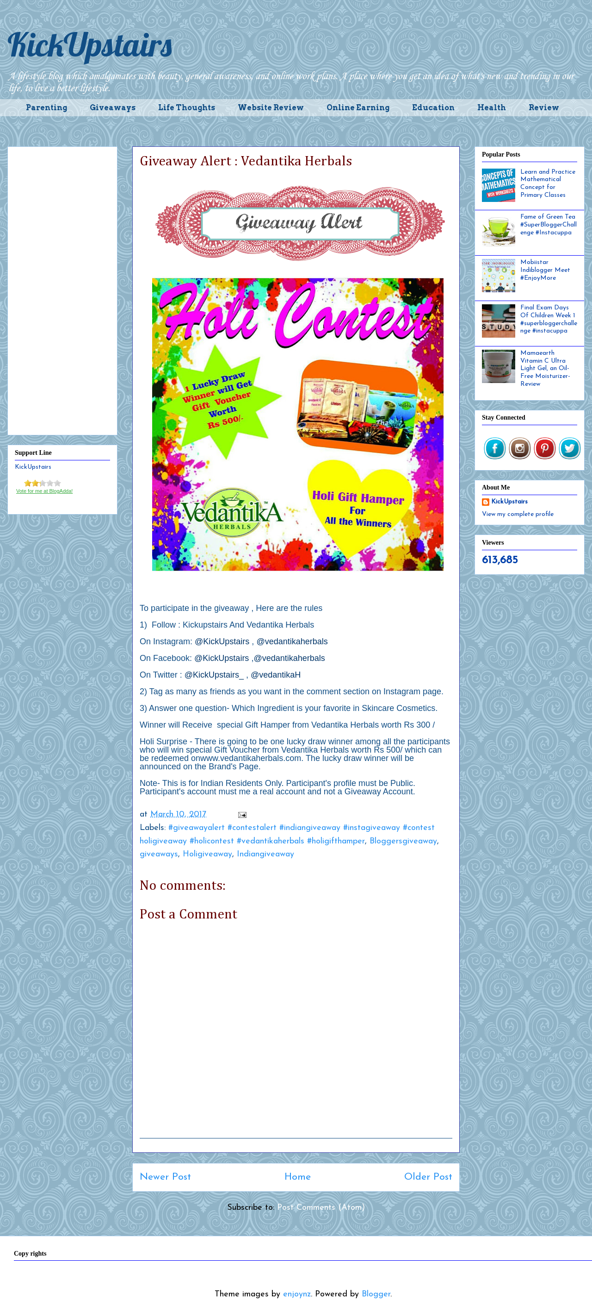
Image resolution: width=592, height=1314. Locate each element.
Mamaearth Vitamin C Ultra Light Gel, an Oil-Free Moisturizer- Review (545, 369)
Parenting (46, 107)
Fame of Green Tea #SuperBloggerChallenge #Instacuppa (548, 225)
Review (544, 107)
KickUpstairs (89, 44)
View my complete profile (518, 514)
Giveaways (113, 107)
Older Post (428, 1177)
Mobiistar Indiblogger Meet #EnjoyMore (545, 270)
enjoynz (297, 1294)
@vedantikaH (276, 674)
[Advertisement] (62, 289)
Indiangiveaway (265, 854)
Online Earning (358, 107)
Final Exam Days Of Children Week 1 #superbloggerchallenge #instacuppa (548, 319)
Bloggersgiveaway (403, 841)
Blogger (376, 1294)
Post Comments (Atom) (321, 1207)
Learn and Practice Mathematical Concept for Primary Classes (547, 184)
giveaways (159, 854)
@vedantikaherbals (291, 641)
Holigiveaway (207, 854)
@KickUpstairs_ (214, 674)
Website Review (271, 107)
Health (491, 107)
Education (433, 107)
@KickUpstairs (222, 641)
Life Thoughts (186, 107)
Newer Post (165, 1177)
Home (297, 1177)
